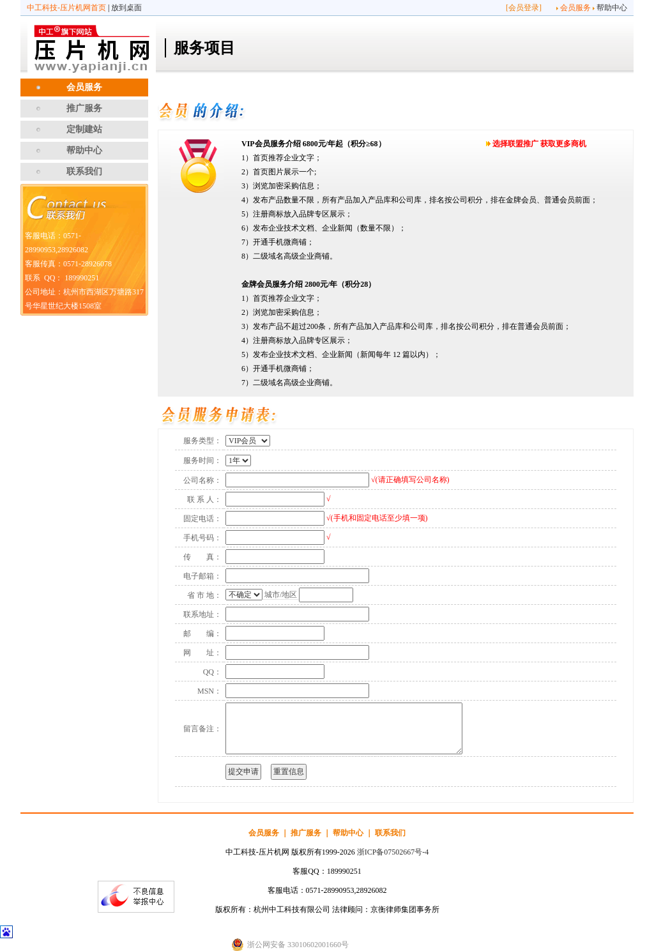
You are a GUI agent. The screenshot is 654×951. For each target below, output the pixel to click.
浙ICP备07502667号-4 (393, 852)
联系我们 (84, 171)
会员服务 (575, 7)
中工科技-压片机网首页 (66, 7)
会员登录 (523, 7)
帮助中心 (612, 7)
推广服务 (84, 108)
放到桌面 (126, 7)
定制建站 (84, 129)
